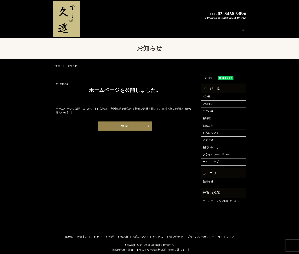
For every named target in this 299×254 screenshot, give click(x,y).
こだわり (157, 29)
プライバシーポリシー (216, 153)
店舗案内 (144, 29)
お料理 (170, 29)
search (245, 29)
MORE (125, 125)
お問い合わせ (231, 29)
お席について (198, 29)
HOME (132, 29)
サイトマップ (211, 160)
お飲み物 (182, 29)
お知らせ (208, 180)
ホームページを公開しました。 (125, 89)
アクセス (214, 29)
